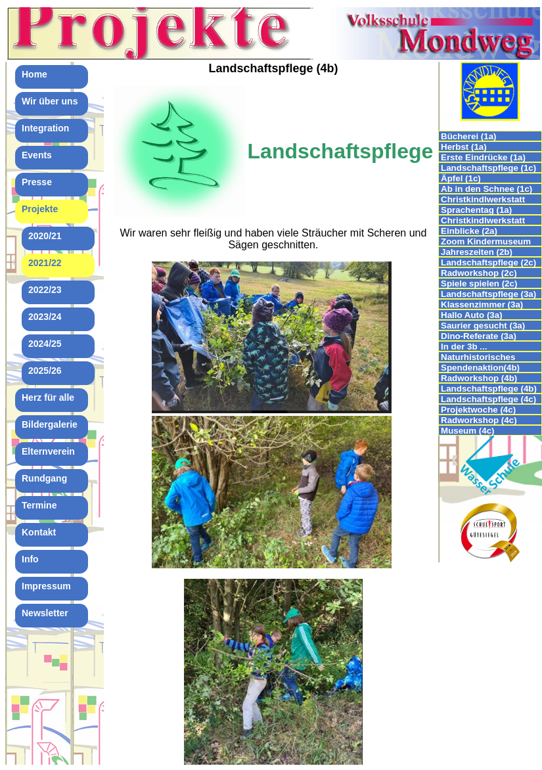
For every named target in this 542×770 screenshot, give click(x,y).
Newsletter (45, 613)
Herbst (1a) (464, 147)
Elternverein (48, 451)
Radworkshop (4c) (479, 420)
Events (37, 155)
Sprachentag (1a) (476, 210)
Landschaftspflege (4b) (489, 389)
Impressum (46, 586)
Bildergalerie (50, 424)
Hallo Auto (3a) (472, 315)
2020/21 (45, 236)
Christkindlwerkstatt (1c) (483, 199)
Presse (37, 182)
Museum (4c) (467, 431)
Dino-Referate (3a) (478, 336)
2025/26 (45, 370)
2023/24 (45, 316)
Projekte (40, 209)
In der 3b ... (464, 346)
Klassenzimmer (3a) (482, 304)
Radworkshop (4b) (479, 378)
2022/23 (45, 289)
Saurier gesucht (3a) (483, 325)
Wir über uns (50, 101)
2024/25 (45, 343)
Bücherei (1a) (468, 136)
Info (30, 559)
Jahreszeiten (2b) (476, 252)
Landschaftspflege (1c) (488, 168)
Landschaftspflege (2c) (488, 262)
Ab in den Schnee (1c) (486, 189)
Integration (45, 128)
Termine (39, 505)
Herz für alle (48, 397)
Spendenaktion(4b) (480, 368)
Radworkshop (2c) (479, 273)
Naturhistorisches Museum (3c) (478, 357)
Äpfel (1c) (461, 178)
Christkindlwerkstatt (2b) (483, 220)
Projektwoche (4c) (478, 410)
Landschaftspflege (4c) (488, 399)
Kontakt (39, 532)
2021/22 (45, 263)
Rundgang (44, 478)
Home (34, 74)
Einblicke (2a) (469, 231)
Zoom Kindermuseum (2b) (486, 241)
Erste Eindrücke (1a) (483, 157)
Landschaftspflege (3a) (488, 294)
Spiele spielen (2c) (479, 283)
